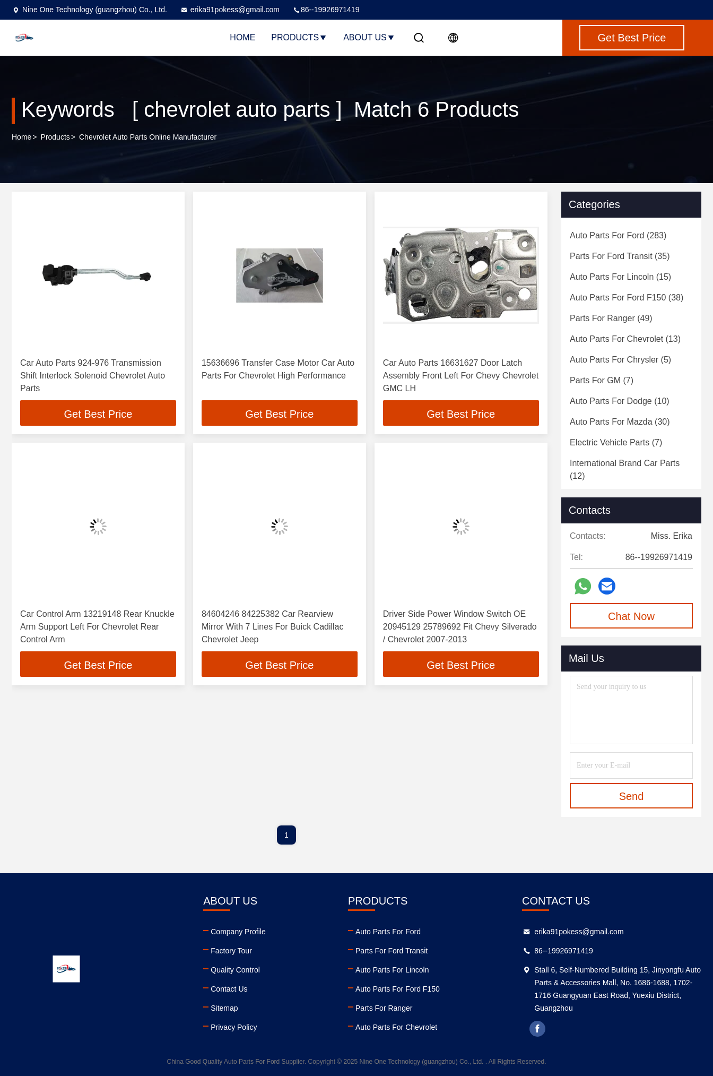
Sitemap (224, 1008)
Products (299, 37)
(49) (611, 318)
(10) (619, 401)
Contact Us (229, 989)
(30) (620, 421)
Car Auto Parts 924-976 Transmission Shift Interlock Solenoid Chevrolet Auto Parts (92, 375)
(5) (620, 359)
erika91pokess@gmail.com (230, 9)
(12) (625, 469)
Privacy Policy (234, 1027)
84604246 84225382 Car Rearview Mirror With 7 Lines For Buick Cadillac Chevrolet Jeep (273, 626)
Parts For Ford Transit (391, 950)
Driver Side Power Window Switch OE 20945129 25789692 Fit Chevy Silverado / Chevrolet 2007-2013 (460, 626)
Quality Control (235, 970)
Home (242, 37)
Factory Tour (231, 950)
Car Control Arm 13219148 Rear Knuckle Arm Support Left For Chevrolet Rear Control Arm (97, 626)
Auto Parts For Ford (388, 931)
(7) (601, 380)
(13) (625, 338)
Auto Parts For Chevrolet (396, 1027)
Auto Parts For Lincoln (392, 970)
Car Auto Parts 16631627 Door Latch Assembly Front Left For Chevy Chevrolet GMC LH (460, 375)
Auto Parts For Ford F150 (397, 989)
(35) (620, 256)
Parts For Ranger (383, 1008)
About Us (369, 37)
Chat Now (631, 616)
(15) (620, 276)
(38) (626, 297)
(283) (618, 235)
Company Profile (238, 931)
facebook (537, 1029)
